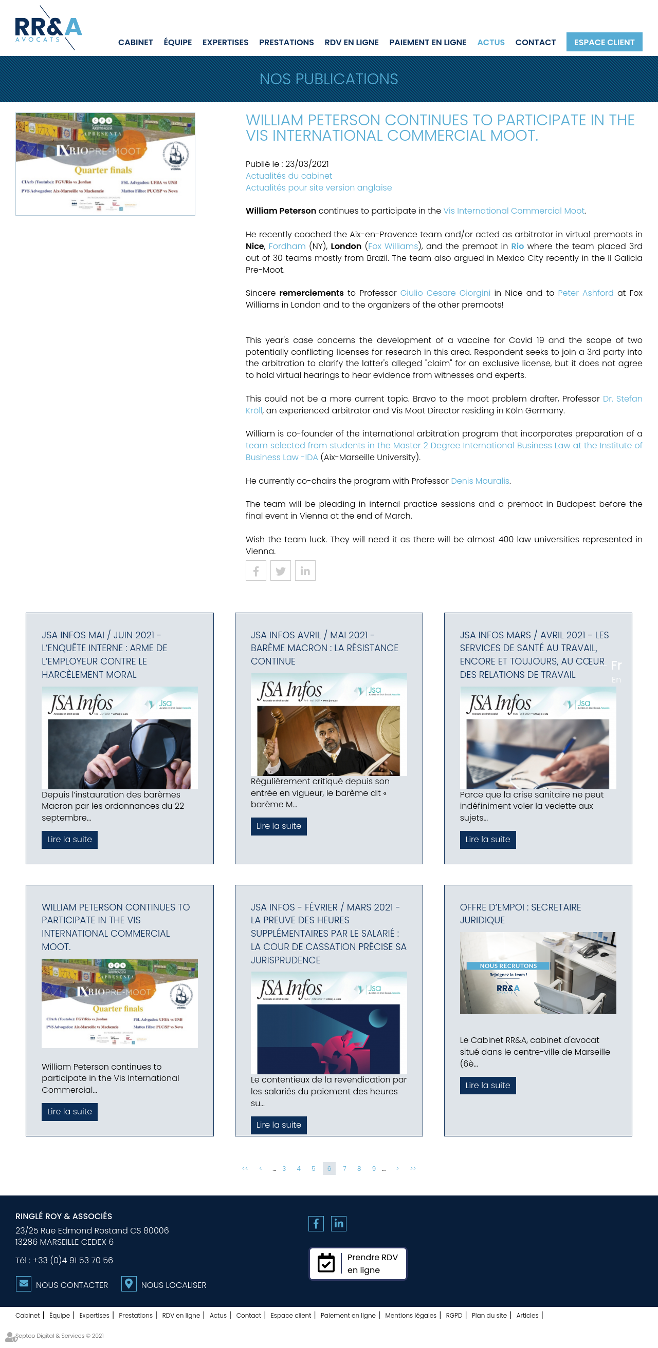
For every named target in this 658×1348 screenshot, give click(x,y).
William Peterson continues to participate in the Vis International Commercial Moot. (116, 927)
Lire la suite (69, 839)
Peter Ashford (586, 293)
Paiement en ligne (428, 42)
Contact (536, 42)
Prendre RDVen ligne (373, 1263)
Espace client (604, 42)
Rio (517, 246)
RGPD (454, 1315)
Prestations (286, 42)
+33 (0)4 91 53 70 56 (73, 1260)
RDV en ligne (352, 42)
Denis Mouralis (480, 481)
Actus (491, 42)
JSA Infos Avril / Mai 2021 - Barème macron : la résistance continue (324, 648)
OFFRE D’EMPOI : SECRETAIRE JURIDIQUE (520, 914)
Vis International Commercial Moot (514, 211)
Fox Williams (393, 246)
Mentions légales (411, 1315)
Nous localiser (174, 1285)
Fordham (287, 246)
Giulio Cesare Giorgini (445, 293)
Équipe (178, 42)
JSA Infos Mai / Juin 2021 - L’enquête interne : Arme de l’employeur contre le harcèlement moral (104, 655)
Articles (528, 1315)
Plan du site (489, 1315)
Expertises (226, 42)
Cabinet (135, 42)
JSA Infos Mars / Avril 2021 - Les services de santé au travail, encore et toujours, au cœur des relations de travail (534, 655)
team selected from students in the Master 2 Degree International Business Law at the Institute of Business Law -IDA (444, 451)
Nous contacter (72, 1285)
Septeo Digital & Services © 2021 (59, 1336)
